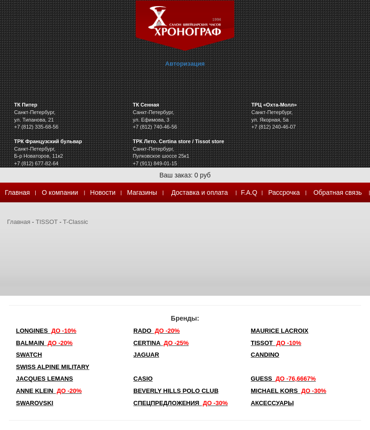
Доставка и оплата (199, 192)
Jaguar (146, 354)
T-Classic (75, 221)
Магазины (142, 192)
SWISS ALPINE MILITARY (52, 366)
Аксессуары (272, 403)
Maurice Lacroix (279, 330)
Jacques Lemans (44, 378)
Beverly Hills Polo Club (175, 390)
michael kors (288, 390)
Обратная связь (337, 192)
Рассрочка (284, 192)
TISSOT (47, 221)
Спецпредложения (180, 403)
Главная (17, 192)
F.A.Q (249, 192)
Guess (283, 378)
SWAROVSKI (34, 403)
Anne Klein (49, 390)
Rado (156, 330)
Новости (103, 192)
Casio (143, 378)
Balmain (44, 342)
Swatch (29, 354)
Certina (161, 342)
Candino (265, 354)
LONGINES (46, 330)
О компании (60, 192)
